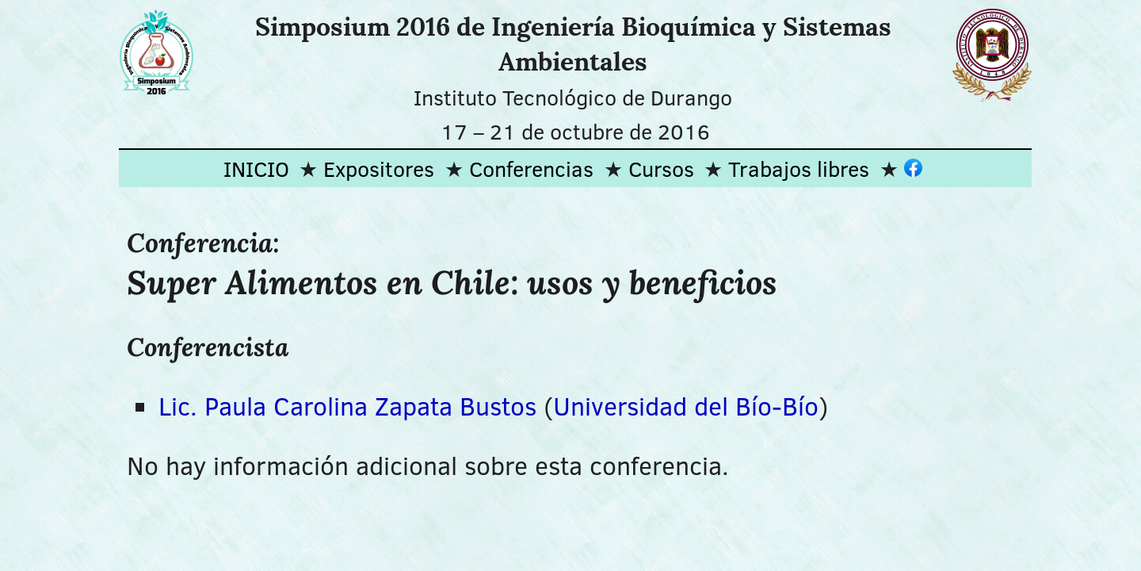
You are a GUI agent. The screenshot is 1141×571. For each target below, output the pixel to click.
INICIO (256, 168)
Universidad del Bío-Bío (686, 406)
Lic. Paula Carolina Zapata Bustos (347, 406)
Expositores (378, 168)
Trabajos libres (798, 168)
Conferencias (531, 168)
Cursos (661, 168)
